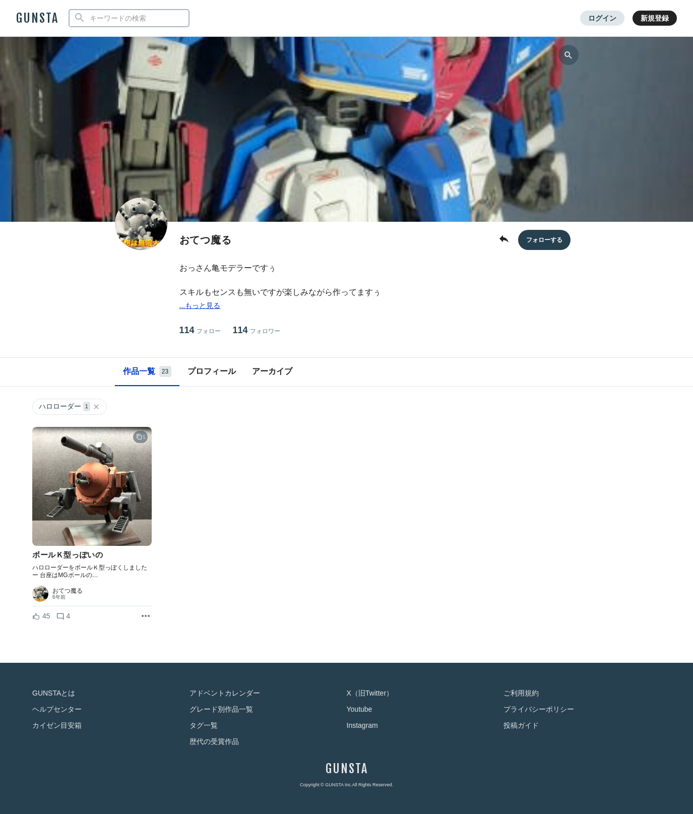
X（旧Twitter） (370, 693)
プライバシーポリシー (538, 709)
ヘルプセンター (57, 709)
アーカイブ (272, 371)
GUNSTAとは (53, 693)
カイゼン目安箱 (57, 725)
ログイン (602, 18)
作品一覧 (147, 371)
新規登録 (655, 18)
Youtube (359, 709)
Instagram (362, 725)
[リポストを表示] (146, 616)
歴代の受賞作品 (214, 741)
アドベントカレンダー (225, 693)
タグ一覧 (204, 725)
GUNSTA (37, 18)
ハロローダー (69, 406)
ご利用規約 (521, 693)
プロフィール (211, 371)
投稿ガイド (521, 725)
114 (200, 330)
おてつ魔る (67, 590)
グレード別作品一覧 (221, 709)
